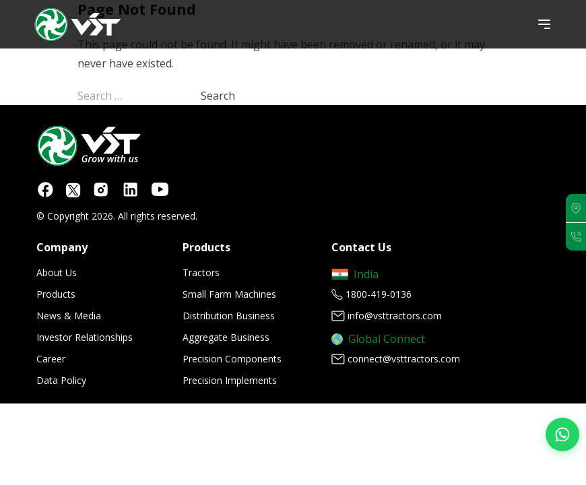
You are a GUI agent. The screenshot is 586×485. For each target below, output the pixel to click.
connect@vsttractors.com (404, 358)
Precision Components (232, 358)
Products (55, 294)
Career (50, 358)
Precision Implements (230, 380)
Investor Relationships (84, 337)
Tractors (201, 272)
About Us (56, 272)
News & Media (68, 315)
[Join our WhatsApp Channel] (562, 434)
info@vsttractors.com (395, 315)
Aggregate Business (226, 337)
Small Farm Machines (229, 294)
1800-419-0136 (379, 294)
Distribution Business (229, 315)
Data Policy (61, 380)
